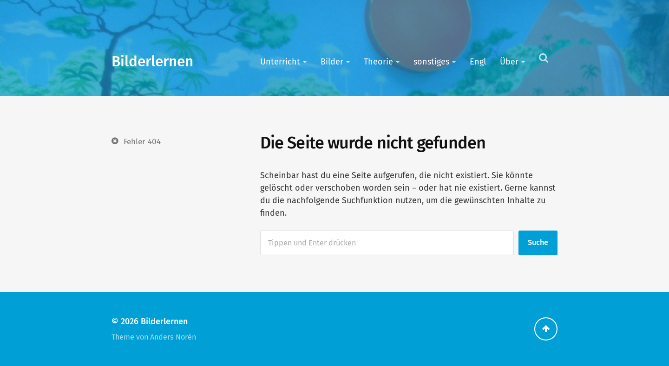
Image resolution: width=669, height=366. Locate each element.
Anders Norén (173, 337)
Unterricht (280, 62)
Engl (478, 62)
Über (509, 62)
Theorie (378, 62)
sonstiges (431, 62)
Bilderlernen (152, 61)
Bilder (332, 62)
